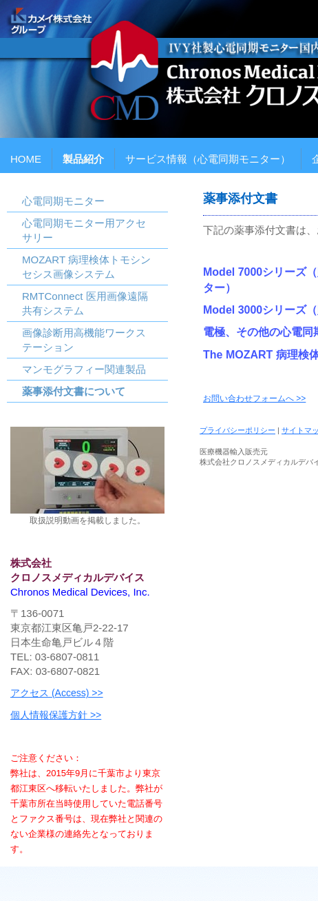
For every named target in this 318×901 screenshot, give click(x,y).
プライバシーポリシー (237, 430)
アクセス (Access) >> (56, 692)
